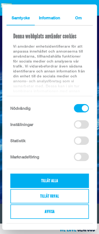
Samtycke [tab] (21, 17)
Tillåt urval (49, 196)
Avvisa (50, 211)
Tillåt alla (49, 180)
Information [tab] (49, 17)
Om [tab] (78, 17)
